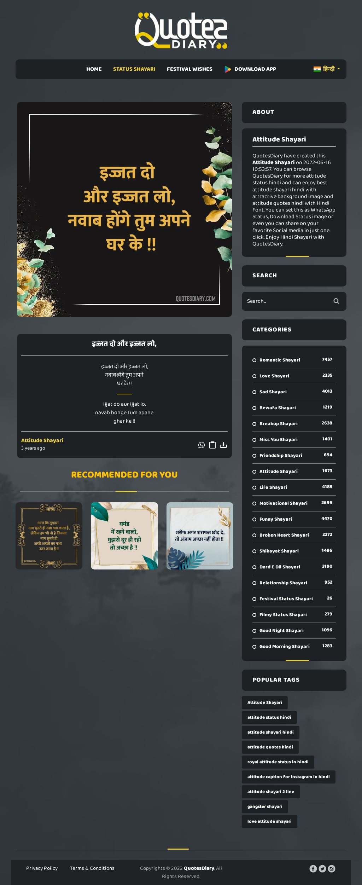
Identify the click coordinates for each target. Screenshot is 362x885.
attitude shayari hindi (270, 732)
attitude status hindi (269, 717)
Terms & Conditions (92, 868)
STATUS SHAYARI (134, 69)
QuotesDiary (199, 868)
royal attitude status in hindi (278, 762)
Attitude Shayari (42, 440)
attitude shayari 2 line (270, 792)
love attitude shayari (269, 821)
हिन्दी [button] (325, 69)
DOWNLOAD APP (250, 69)
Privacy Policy (42, 868)
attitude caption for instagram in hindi (288, 777)
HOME (94, 69)
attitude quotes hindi (270, 747)
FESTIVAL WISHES (189, 69)
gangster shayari (264, 806)
